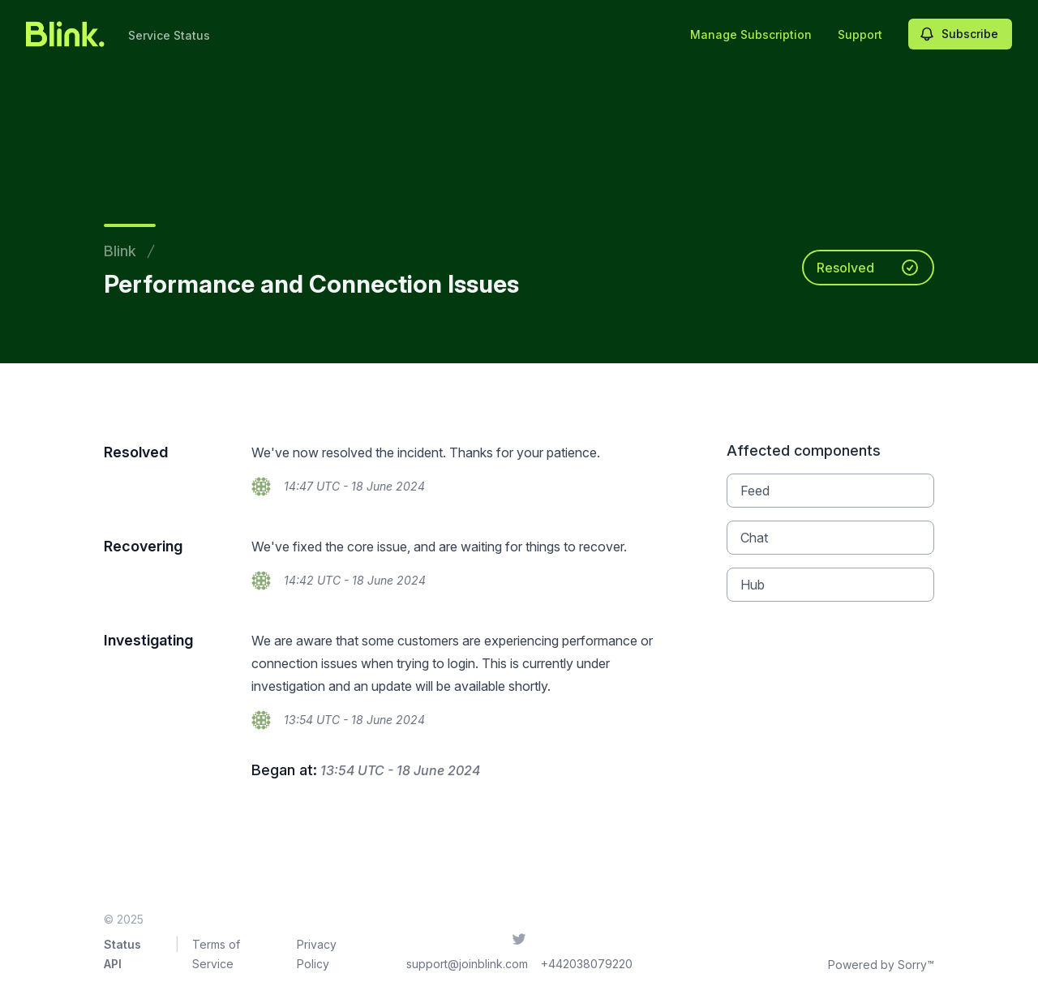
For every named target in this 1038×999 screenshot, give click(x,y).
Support (860, 34)
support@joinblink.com (467, 964)
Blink (120, 250)
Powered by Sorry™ (881, 964)
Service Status (169, 35)
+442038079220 (587, 964)
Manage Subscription (751, 34)
